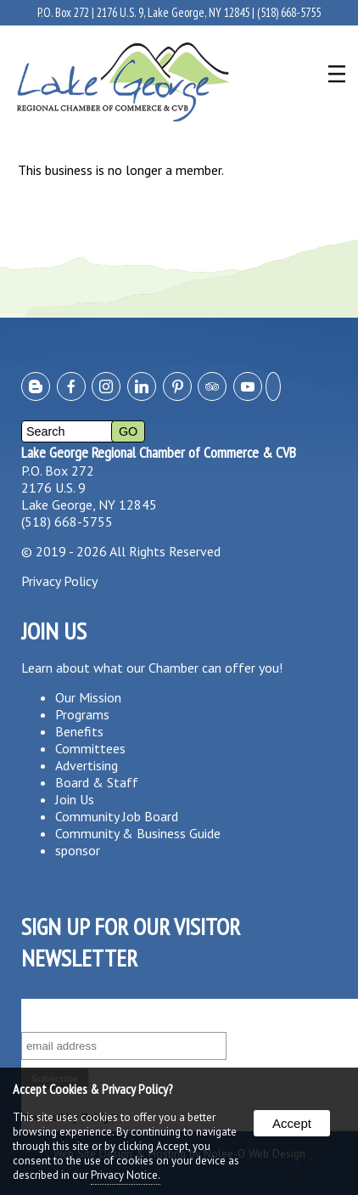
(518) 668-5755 (289, 12)
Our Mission (88, 697)
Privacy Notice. (125, 1175)
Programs (82, 714)
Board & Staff (96, 782)
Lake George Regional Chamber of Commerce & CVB (158, 452)
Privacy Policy (59, 580)
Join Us (74, 799)
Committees (90, 748)
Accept (291, 1123)
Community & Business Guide (138, 833)
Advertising (86, 765)
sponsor (77, 850)
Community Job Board (116, 816)
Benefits (79, 731)
